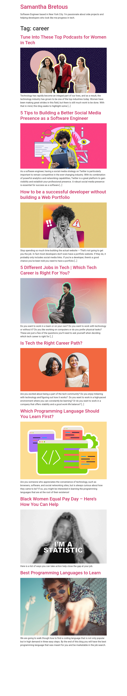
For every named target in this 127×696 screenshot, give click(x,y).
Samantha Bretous (44, 6)
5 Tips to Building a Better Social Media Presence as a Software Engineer (60, 115)
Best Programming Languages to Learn (60, 572)
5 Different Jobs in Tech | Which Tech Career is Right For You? (58, 270)
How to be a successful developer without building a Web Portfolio (63, 194)
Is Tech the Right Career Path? (51, 343)
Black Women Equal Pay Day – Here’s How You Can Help (58, 501)
